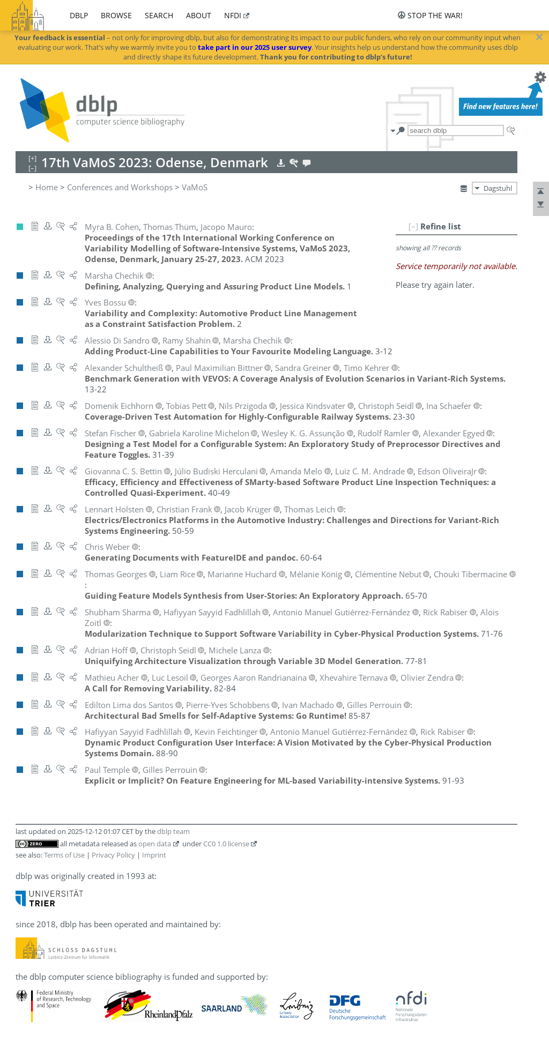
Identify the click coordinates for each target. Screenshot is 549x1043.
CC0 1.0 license (226, 843)
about (198, 15)
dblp (79, 15)
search (159, 15)
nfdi (232, 15)
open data (154, 843)
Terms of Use (64, 855)
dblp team (173, 831)
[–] (413, 226)
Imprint (154, 855)
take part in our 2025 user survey (254, 47)
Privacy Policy (113, 855)
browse (116, 15)
